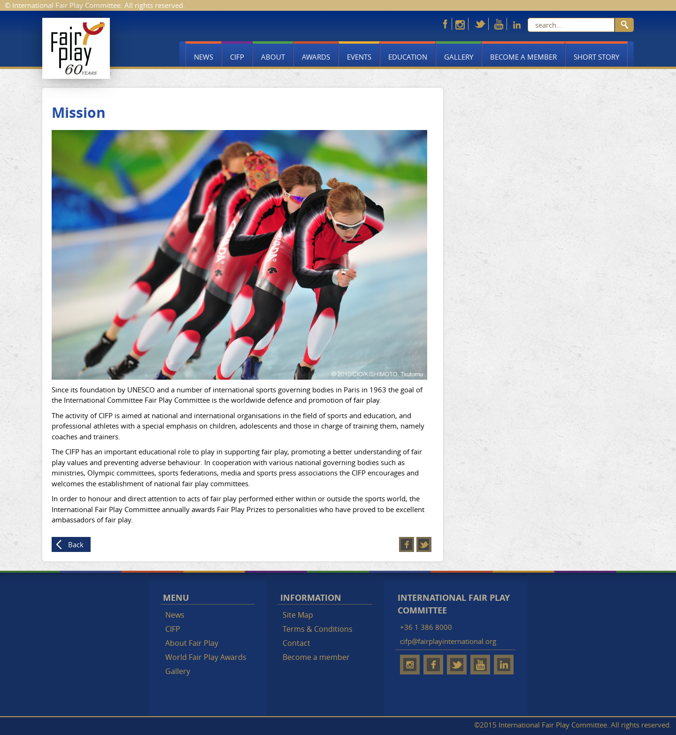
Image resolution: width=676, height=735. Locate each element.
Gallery (458, 56)
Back (76, 544)
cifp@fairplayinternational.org (448, 641)
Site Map (298, 615)
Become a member (523, 56)
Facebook (406, 544)
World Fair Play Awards (205, 657)
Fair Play (76, 48)
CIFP (237, 56)
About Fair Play (191, 643)
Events (359, 56)
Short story (596, 56)
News (203, 56)
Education (407, 56)
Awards (316, 56)
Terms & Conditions (318, 629)
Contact (296, 643)
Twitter (423, 544)
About (273, 56)
